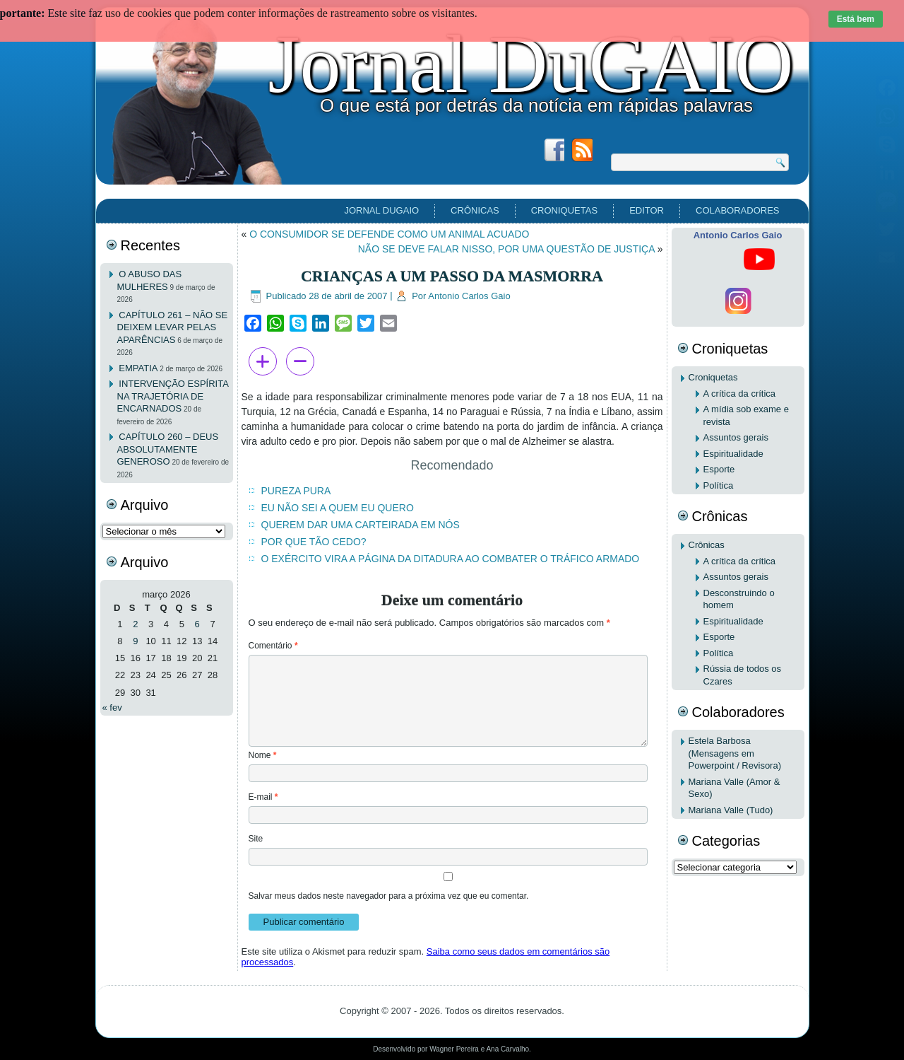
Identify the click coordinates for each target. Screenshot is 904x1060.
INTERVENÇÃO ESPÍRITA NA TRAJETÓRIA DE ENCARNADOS (173, 396)
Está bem (855, 19)
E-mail (263, 797)
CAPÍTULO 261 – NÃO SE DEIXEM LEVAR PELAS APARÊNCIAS (172, 327)
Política (718, 485)
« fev (112, 707)
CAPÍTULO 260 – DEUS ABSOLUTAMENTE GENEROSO (168, 449)
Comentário (273, 646)
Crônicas (475, 210)
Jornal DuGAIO (530, 64)
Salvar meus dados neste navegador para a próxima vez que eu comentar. (389, 896)
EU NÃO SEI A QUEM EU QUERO (337, 507)
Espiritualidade (733, 453)
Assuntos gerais (736, 437)
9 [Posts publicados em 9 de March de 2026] (135, 641)
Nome (263, 755)
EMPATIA (138, 368)
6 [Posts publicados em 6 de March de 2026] (197, 624)
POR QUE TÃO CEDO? (314, 541)
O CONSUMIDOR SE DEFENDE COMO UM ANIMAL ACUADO (389, 234)
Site (256, 839)
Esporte (719, 469)
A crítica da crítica (739, 393)
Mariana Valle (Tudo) (731, 810)
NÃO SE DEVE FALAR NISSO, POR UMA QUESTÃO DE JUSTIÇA (506, 249)
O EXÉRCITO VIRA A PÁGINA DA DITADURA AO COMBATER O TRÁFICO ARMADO (450, 558)
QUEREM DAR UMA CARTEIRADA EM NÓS (360, 524)
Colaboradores (737, 210)
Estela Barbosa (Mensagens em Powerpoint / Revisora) (735, 753)
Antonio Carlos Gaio (469, 296)
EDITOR (646, 210)
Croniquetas (564, 210)
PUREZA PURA (296, 490)
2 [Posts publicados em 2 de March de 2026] (135, 624)
